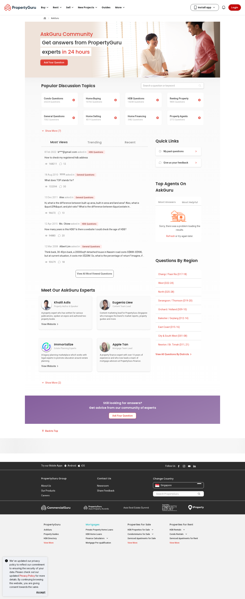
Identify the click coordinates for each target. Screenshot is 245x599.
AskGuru (48, 530)
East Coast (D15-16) (169, 327)
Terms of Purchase (119, 591)
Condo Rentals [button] (179, 534)
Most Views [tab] (59, 142)
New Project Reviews (54, 568)
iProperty (196, 507)
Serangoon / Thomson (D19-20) (175, 300)
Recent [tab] (130, 142)
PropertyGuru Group (54, 478)
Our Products (48, 490)
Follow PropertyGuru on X (198, 466)
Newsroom (103, 485)
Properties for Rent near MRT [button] (101, 567)
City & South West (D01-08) (172, 335)
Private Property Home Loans (99, 530)
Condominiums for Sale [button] (141, 534)
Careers (45, 495)
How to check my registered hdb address (66, 157)
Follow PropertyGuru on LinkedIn (194, 466)
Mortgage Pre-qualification (98, 543)
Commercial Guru (55, 507)
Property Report (169, 507)
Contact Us (104, 478)
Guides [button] (106, 7)
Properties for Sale (139, 524)
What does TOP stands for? (59, 180)
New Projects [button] (88, 7)
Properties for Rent (181, 524)
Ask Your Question (54, 62)
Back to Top (49, 431)
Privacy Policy (27, 575)
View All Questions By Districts (174, 354)
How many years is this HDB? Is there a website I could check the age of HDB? (85, 229)
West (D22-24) (166, 283)
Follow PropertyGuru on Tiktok (202, 466)
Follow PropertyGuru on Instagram (183, 466)
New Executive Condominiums (58, 563)
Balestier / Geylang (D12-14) (173, 318)
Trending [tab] (94, 142)
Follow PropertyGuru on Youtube (189, 466)
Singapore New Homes (58, 554)
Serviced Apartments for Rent (184, 538)
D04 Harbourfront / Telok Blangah (185, 559)
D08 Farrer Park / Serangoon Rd (184, 571)
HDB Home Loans (94, 534)
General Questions (85, 175)
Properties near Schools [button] (141, 567)
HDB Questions (96, 152)
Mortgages (92, 524)
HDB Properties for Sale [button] (141, 530)
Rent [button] (58, 7)
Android (70, 465)
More (120, 7)
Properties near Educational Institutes (141, 555)
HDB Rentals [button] (178, 530)
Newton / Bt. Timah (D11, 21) (173, 344)
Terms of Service (78, 591)
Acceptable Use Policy (53, 591)
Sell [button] (70, 7)
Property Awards (96, 508)
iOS (81, 465)
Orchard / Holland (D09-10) (172, 309)
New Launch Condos (53, 559)
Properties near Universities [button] (143, 562)
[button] (51, 130)
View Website (48, 324)
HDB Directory (50, 538)
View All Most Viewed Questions (94, 273)
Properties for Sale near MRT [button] (101, 562)
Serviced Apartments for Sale (142, 538)
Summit (136, 508)
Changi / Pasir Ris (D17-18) (172, 274)
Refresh (170, 236)
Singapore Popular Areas (185, 554)
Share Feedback (105, 490)
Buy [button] (45, 7)
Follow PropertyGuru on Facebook (178, 466)
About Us (46, 485)
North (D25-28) (166, 291)
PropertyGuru (52, 524)
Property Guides (51, 534)
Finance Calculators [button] (97, 538)
